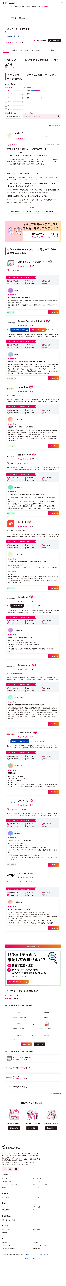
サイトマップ (36, 1211)
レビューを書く (56, 40)
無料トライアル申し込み (18, 741)
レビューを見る (53, 312)
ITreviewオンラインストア (32, 1282)
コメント (16, 212)
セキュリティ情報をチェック (18, 982)
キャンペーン (5, 1221)
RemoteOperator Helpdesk (31, 321)
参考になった (51, 212)
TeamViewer (24, 454)
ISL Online (23, 387)
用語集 (4, 1211)
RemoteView (24, 665)
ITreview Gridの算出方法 (9, 1272)
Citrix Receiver (25, 873)
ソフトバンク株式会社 (12, 36)
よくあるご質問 (6, 1253)
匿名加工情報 (36, 1272)
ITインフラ (9, 6)
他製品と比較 (39, 1044)
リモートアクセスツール (19, 6)
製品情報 (14, 50)
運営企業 (4, 1256)
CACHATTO (23, 800)
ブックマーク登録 (41, 40)
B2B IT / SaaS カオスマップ (9, 1208)
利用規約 (4, 1266)
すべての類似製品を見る (55, 1117)
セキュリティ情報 (48, 50)
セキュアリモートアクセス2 (33, 6)
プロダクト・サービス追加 (40, 1208)
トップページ (5, 1202)
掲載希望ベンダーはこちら (9, 1244)
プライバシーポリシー (8, 1269)
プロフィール (5, 1231)
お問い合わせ (18, 605)
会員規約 (35, 1266)
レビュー (6, 50)
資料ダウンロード (36, 330)
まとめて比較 (26, 1044)
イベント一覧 (36, 1205)
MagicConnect (25, 732)
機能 (26, 50)
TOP (4, 6)
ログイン (35, 1234)
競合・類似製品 (35, 50)
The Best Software (7, 1205)
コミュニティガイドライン (40, 1269)
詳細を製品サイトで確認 (18, 330)
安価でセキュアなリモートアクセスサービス (27, 148)
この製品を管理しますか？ (33, 946)
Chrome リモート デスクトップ (32, 261)
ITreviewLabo (44, 1278)
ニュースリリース (37, 1221)
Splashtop (23, 596)
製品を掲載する (51, 1152)
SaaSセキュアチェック (31, 1278)
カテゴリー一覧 (37, 1202)
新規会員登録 (5, 1234)
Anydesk (22, 522)
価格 (21, 50)
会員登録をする (14, 1152)
